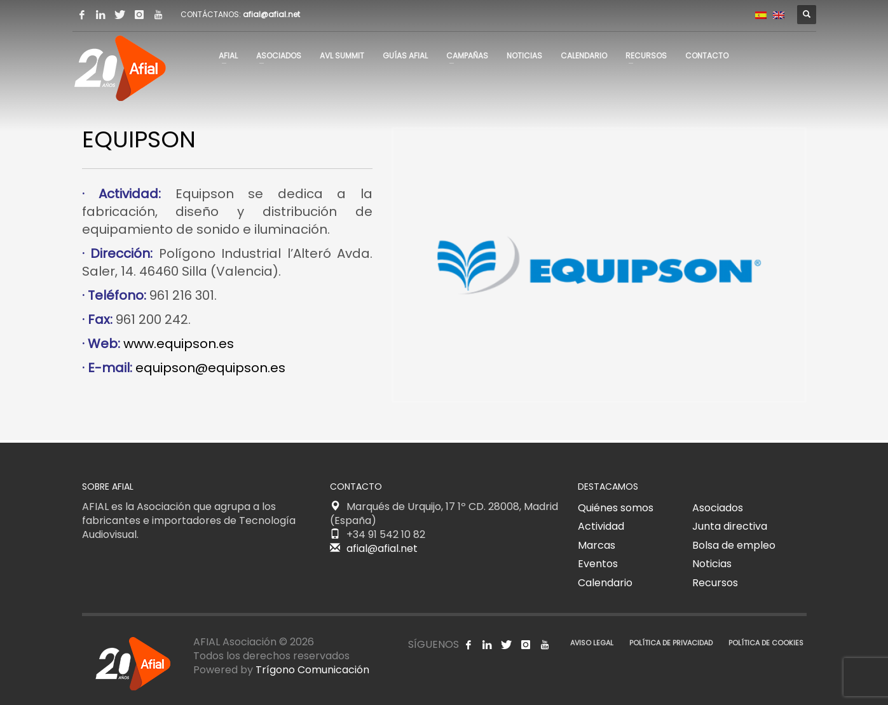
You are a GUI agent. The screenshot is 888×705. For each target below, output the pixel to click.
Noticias (712, 563)
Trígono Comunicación (312, 669)
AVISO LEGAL (591, 643)
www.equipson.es (178, 343)
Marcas (596, 545)
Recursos (715, 582)
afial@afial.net (271, 14)
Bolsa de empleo (733, 545)
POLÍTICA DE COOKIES (765, 643)
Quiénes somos (615, 507)
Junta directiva (729, 526)
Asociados (717, 507)
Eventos (598, 563)
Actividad (601, 526)
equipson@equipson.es (210, 368)
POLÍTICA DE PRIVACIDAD (671, 643)
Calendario (605, 582)
